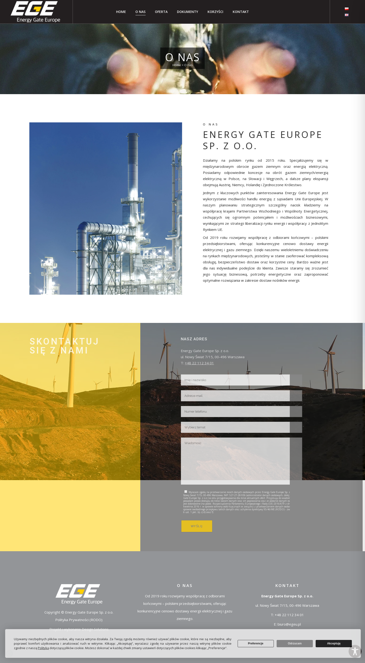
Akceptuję (334, 643)
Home (177, 65)
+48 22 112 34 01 (289, 614)
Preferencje (255, 643)
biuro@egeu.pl (289, 624)
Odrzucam (295, 643)
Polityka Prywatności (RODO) (78, 619)
